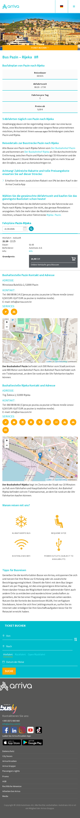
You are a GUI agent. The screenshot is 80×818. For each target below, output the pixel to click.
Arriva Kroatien (9, 761)
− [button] (7, 327)
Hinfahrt (8, 654)
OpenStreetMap (61, 362)
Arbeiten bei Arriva (11, 791)
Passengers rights (11, 771)
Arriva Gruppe (9, 766)
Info (31, 251)
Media (5, 796)
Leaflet (49, 362)
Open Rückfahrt (36, 654)
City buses (7, 756)
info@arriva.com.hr (11, 723)
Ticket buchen (40, 47)
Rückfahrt (20, 654)
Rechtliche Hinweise (12, 786)
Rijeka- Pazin (54, 214)
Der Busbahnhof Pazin (63, 148)
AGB (4, 781)
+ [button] (7, 322)
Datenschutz (8, 751)
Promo (5, 776)
